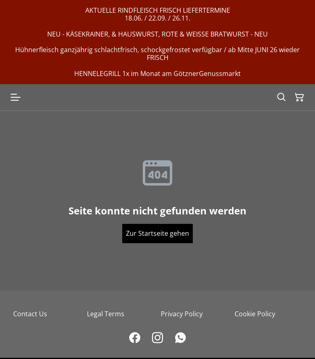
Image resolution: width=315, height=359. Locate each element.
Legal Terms (105, 313)
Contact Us (30, 313)
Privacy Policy (182, 313)
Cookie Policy (255, 313)
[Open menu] (16, 97)
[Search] (281, 97)
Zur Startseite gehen (157, 233)
